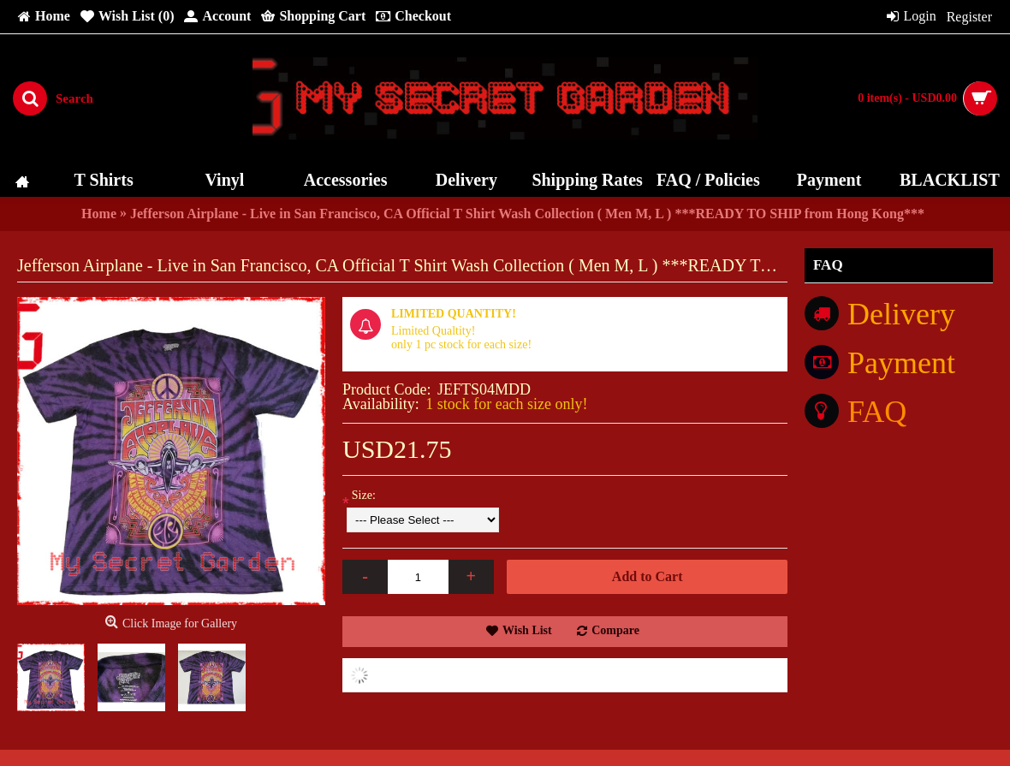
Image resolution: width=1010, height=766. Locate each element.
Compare (615, 630)
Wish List (527, 630)
